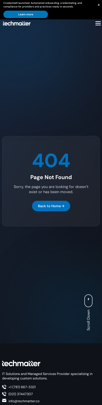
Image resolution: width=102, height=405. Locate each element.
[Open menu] (98, 23)
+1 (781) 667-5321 (22, 387)
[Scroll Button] (89, 301)
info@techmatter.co (23, 401)
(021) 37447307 (20, 394)
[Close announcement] (98, 4)
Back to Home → (51, 206)
